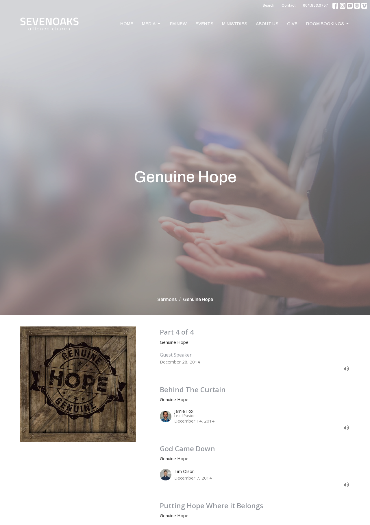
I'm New (178, 23)
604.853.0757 (315, 5)
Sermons (167, 299)
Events (204, 23)
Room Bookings (328, 24)
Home (126, 23)
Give (292, 23)
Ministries (234, 23)
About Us (267, 23)
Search (268, 5)
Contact (289, 5)
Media (151, 24)
